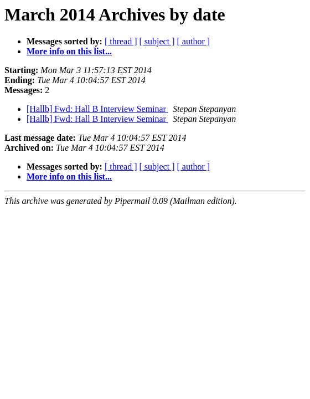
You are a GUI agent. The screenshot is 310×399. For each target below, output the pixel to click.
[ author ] (193, 41)
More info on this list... (69, 51)
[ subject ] (157, 41)
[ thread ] (121, 41)
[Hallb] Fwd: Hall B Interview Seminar (97, 109)
